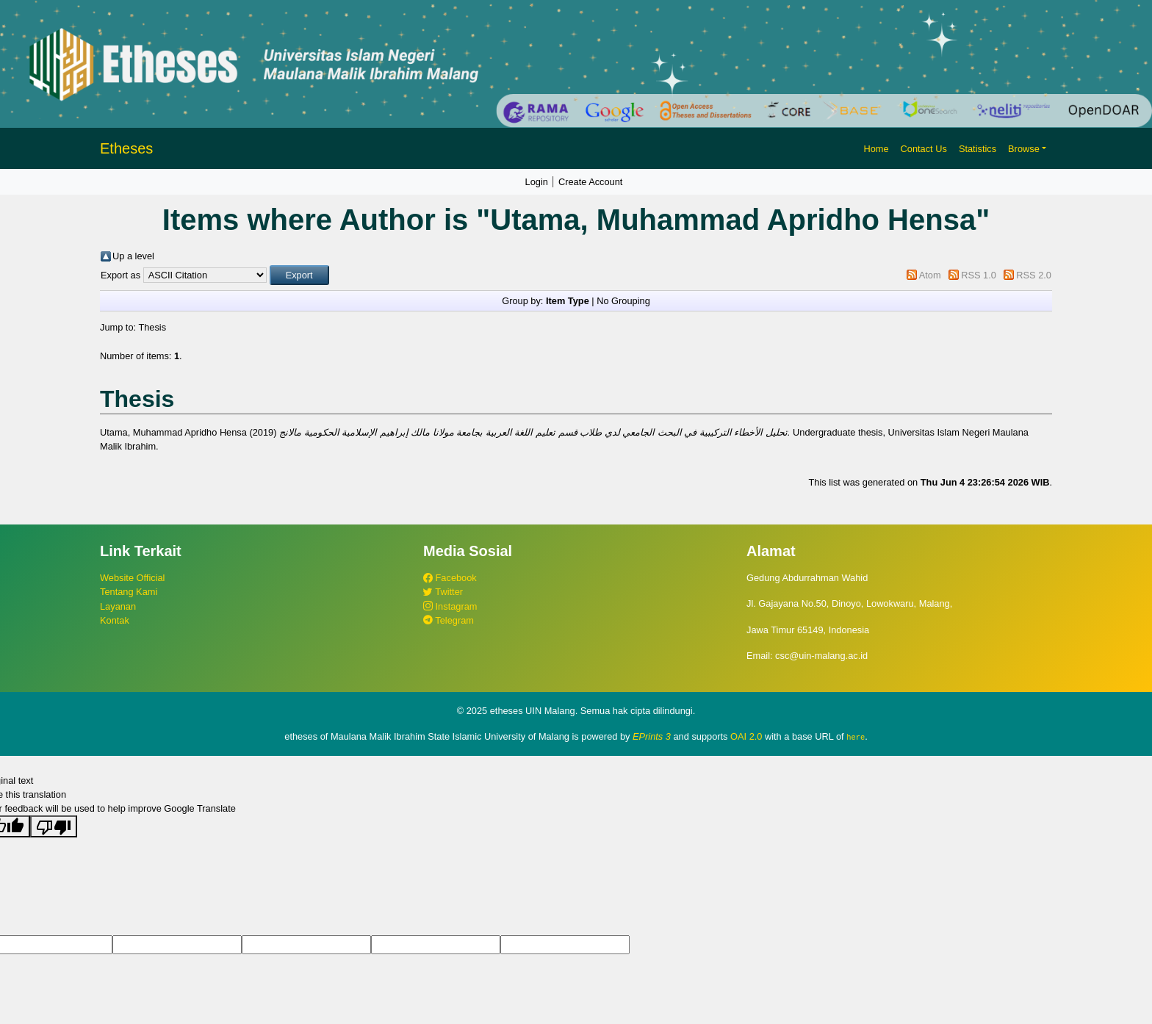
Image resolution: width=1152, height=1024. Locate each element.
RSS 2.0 (1033, 275)
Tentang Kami (128, 591)
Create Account (590, 181)
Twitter (443, 591)
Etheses (126, 148)
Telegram (448, 620)
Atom (930, 275)
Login (536, 181)
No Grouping (623, 300)
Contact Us (924, 148)
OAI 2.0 (746, 736)
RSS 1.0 (978, 275)
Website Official (132, 577)
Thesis (152, 327)
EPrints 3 (652, 736)
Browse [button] (1024, 148)
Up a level (133, 256)
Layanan (118, 606)
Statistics (977, 148)
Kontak (114, 620)
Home (875, 148)
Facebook (450, 577)
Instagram (450, 606)
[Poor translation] (53, 826)
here (855, 737)
